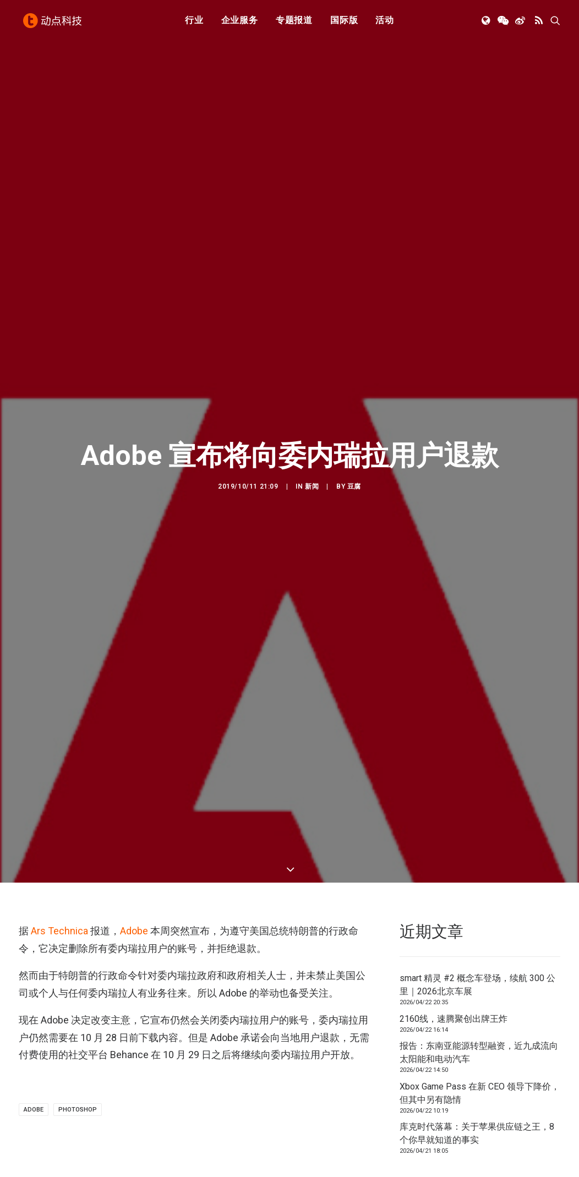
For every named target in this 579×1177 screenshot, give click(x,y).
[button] (487, 23)
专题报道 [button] (294, 23)
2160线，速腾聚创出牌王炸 (453, 961)
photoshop (77, 1051)
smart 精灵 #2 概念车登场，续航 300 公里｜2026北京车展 (477, 927)
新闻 (312, 457)
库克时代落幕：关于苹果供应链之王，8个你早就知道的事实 (477, 1075)
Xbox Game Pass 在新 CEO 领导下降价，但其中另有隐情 (480, 1035)
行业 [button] (194, 23)
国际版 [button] (344, 23)
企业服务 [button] (239, 23)
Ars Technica (59, 873)
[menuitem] (194, 23)
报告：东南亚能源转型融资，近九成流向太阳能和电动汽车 (479, 994)
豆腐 (354, 457)
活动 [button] (384, 23)
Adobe (134, 873)
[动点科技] (54, 23)
